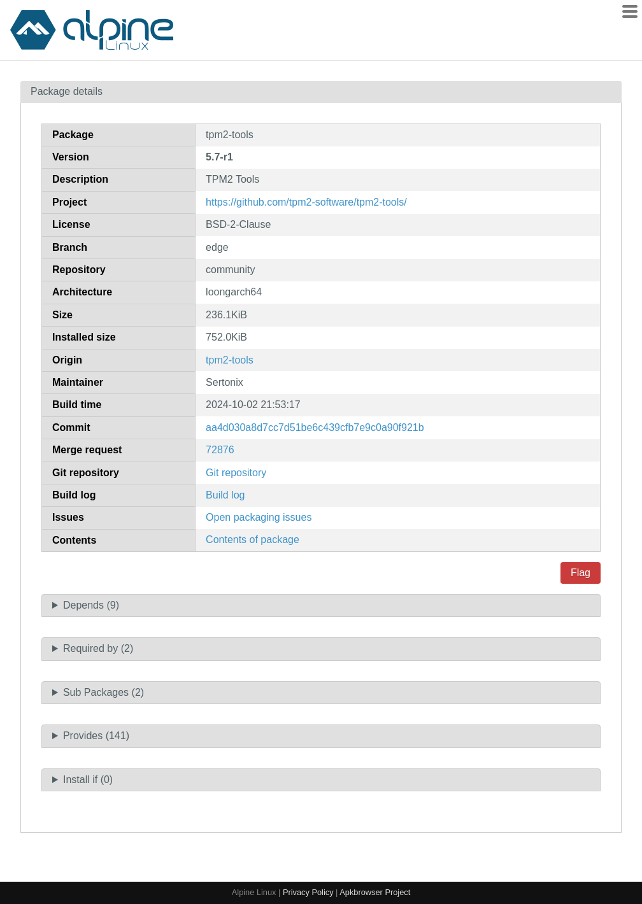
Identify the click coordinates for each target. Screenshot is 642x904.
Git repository (236, 472)
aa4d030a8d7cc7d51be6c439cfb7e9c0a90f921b (315, 427)
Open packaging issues (258, 517)
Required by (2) (98, 648)
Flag (580, 572)
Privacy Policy (308, 892)
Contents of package (252, 539)
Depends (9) (91, 605)
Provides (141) (96, 735)
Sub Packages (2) (103, 692)
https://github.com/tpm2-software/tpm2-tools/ (306, 202)
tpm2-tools (229, 360)
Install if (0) (88, 779)
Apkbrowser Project (374, 892)
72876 (220, 449)
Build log (225, 495)
